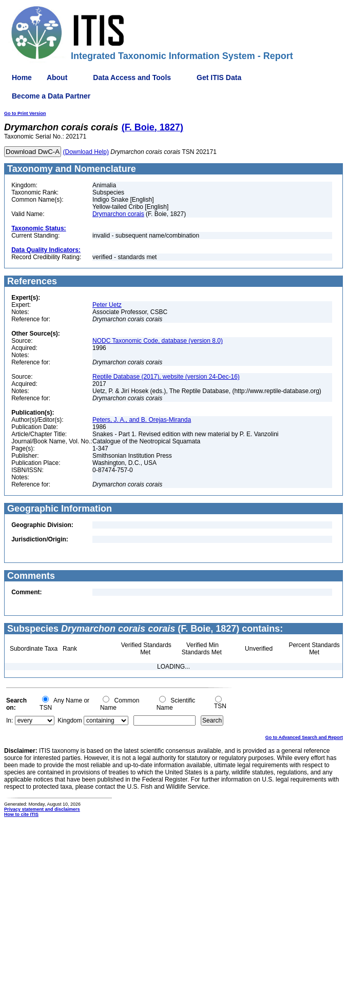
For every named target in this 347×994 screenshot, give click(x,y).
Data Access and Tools (132, 77)
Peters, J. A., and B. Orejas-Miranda (141, 419)
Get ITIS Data (219, 77)
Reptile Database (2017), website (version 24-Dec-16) (166, 376)
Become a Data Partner (51, 96)
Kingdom (69, 720)
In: (9, 720)
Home (22, 77)
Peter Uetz (107, 304)
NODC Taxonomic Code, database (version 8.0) (157, 340)
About (57, 77)
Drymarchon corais (118, 214)
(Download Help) (86, 151)
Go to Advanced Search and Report (304, 737)
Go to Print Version (25, 113)
